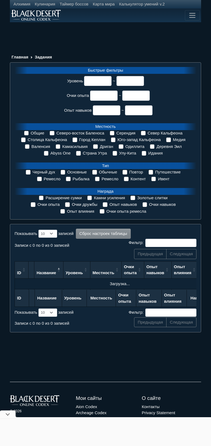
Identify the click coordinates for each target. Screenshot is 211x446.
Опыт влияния (80, 211)
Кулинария (45, 4)
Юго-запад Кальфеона (139, 139)
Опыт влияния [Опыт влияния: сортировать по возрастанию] (182, 269)
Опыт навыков (77, 110)
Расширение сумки (64, 197)
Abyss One (61, 153)
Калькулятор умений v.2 (142, 4)
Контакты (151, 406)
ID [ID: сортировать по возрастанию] (19, 272)
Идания (155, 153)
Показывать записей (44, 234)
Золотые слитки (152, 197)
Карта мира (104, 4)
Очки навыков (162, 204)
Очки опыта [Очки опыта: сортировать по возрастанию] (130, 269)
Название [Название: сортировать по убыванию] (46, 272)
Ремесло (52, 178)
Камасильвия (75, 146)
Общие (37, 133)
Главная (20, 57)
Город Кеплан (92, 139)
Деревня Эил (169, 146)
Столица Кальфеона (47, 139)
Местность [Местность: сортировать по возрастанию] (103, 272)
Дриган (106, 146)
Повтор (136, 172)
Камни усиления (109, 197)
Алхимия (21, 4)
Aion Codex (86, 406)
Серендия (125, 133)
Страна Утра (95, 153)
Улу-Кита (127, 153)
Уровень (75, 80)
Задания (43, 57)
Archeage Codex (91, 412)
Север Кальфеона (165, 133)
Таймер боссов (74, 4)
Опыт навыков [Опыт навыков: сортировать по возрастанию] (155, 269)
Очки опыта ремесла (126, 211)
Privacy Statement (158, 412)
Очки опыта (78, 95)
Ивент (164, 178)
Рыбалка (81, 178)
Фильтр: (162, 243)
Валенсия (41, 146)
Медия (179, 139)
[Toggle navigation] (192, 15)
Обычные (108, 172)
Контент (138, 178)
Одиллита (134, 146)
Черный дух (43, 172)
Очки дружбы (84, 204)
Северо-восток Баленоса (80, 133)
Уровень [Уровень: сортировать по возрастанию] (74, 272)
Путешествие (168, 172)
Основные (77, 172)
